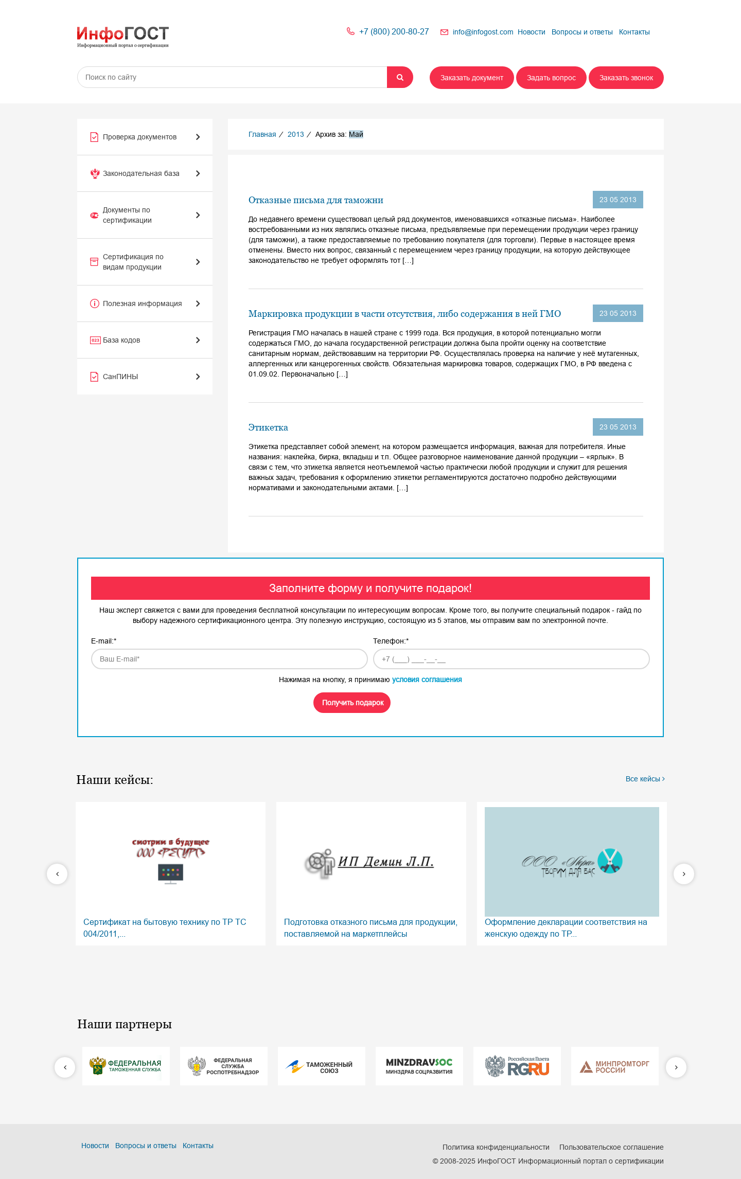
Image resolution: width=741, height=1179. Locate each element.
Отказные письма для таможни (316, 199)
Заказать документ (471, 78)
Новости (531, 32)
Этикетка (268, 427)
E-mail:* (103, 641)
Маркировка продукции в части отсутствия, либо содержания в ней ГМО (405, 313)
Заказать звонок (626, 78)
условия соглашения (427, 679)
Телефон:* (391, 641)
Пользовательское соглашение (611, 1147)
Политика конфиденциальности (496, 1147)
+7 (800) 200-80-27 (394, 31)
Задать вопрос (551, 78)
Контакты (634, 32)
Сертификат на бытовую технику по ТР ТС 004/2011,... (170, 872)
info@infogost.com (483, 32)
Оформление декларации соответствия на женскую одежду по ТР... (572, 872)
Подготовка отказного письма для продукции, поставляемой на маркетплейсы (371, 872)
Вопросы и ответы (582, 32)
